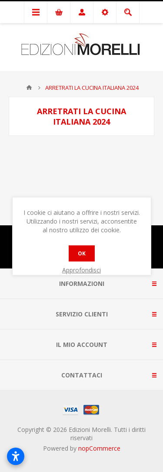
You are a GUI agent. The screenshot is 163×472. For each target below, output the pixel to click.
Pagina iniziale (29, 88)
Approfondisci (81, 270)
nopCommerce (99, 448)
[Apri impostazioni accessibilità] (15, 456)
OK (82, 253)
